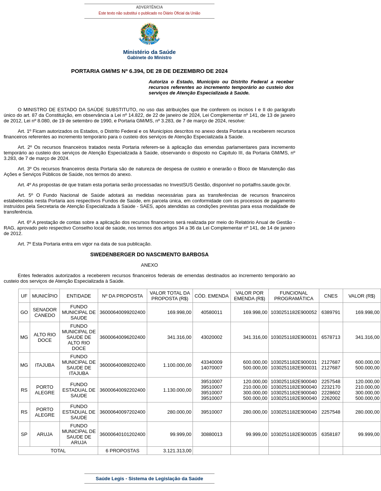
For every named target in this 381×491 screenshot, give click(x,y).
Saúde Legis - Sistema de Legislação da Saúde (149, 478)
